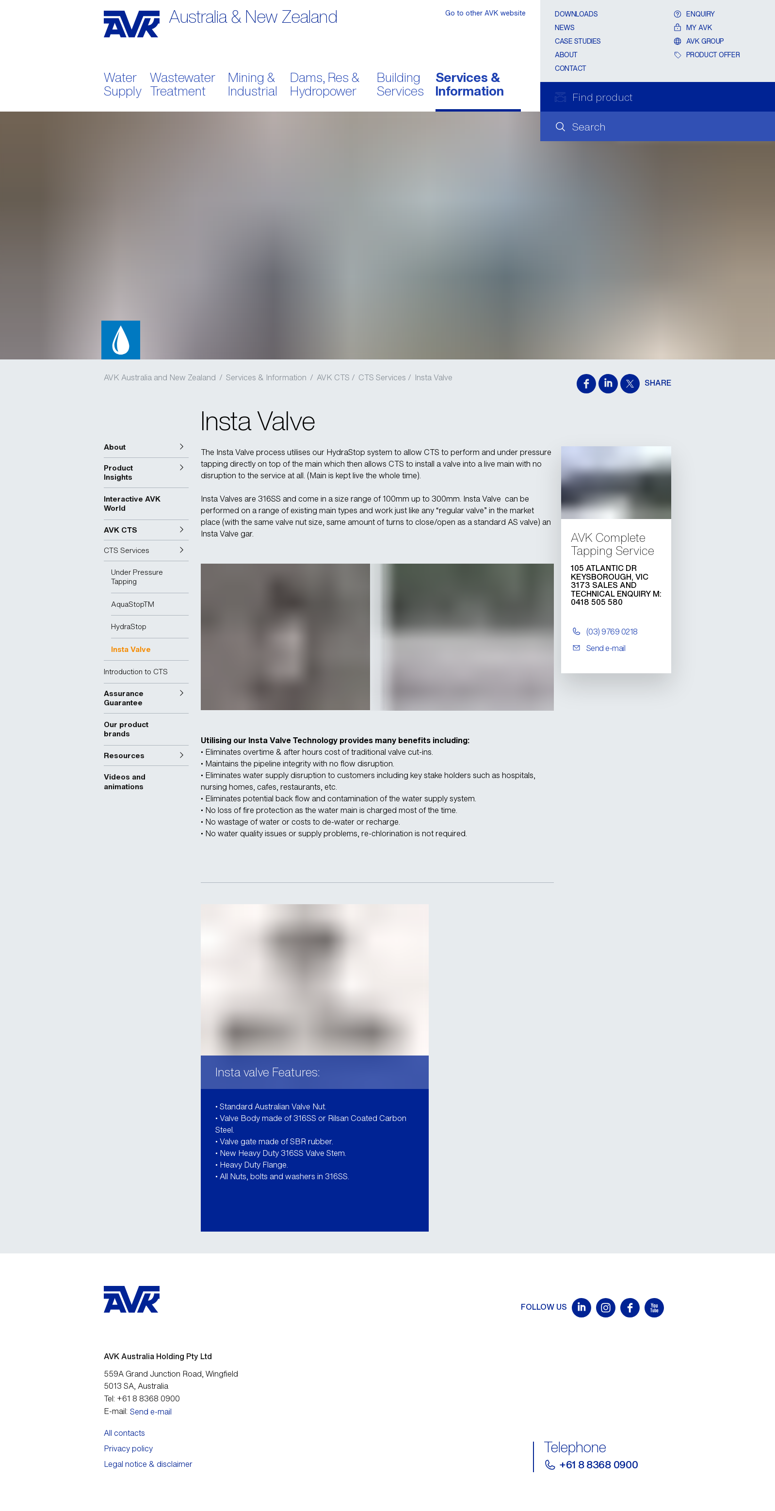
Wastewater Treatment (182, 85)
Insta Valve (433, 377)
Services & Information (470, 85)
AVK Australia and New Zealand (160, 377)
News (564, 27)
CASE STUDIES (578, 41)
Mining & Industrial (252, 85)
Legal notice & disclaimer (148, 1464)
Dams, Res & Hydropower (324, 85)
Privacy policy (128, 1448)
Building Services (400, 85)
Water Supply (123, 85)
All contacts (124, 1433)
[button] (146, 447)
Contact (570, 68)
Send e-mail (151, 1411)
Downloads (576, 14)
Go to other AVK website (485, 13)
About (566, 54)
